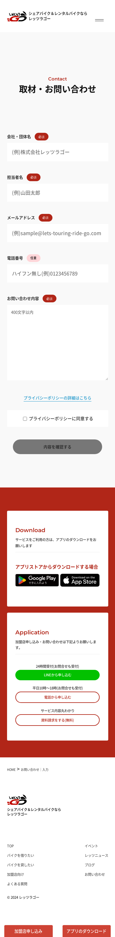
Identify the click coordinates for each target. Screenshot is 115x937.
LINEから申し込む (57, 674)
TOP (10, 845)
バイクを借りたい (20, 855)
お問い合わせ (95, 874)
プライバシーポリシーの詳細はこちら (57, 398)
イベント (91, 845)
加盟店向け (15, 874)
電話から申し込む (57, 697)
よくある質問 (17, 883)
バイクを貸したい (20, 864)
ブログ (90, 864)
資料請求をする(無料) (57, 720)
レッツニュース (96, 855)
